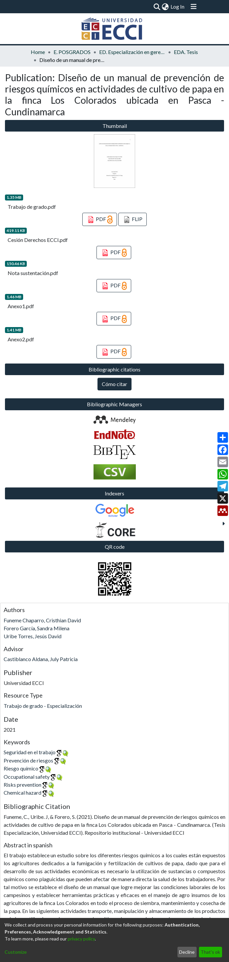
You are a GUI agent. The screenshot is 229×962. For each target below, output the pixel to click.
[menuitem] (165, 7)
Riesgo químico (21, 768)
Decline (187, 952)
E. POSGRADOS (72, 52)
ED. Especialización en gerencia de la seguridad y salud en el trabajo (132, 52)
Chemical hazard (22, 792)
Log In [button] (178, 6)
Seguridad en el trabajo (30, 752)
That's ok (210, 952)
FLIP (133, 219)
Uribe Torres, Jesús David (32, 636)
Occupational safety (27, 776)
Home (38, 52)
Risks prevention (22, 784)
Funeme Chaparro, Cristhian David (42, 620)
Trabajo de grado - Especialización (43, 706)
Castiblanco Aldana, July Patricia (41, 659)
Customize (16, 952)
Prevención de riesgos (28, 760)
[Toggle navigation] (193, 6)
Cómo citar (114, 384)
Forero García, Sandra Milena (36, 628)
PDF (100, 219)
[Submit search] (157, 7)
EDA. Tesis (186, 52)
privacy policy (81, 938)
